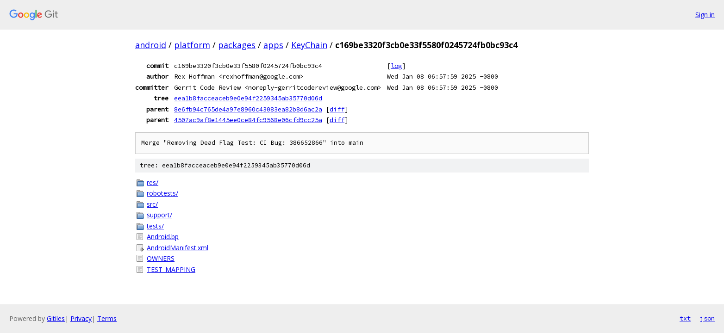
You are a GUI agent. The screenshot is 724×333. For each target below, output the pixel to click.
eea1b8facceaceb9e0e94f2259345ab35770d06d (248, 98)
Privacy (81, 318)
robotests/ (162, 193)
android (150, 44)
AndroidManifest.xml (177, 247)
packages (237, 44)
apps (273, 44)
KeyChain (309, 44)
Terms (107, 318)
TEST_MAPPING (171, 269)
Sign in (705, 14)
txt (685, 318)
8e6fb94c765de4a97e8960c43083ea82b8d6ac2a (248, 109)
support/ (159, 214)
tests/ (155, 226)
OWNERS (161, 258)
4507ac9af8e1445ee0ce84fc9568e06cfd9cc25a (248, 120)
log (396, 66)
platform (192, 44)
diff (337, 109)
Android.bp (163, 236)
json (707, 318)
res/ (152, 182)
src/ (152, 204)
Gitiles (56, 318)
